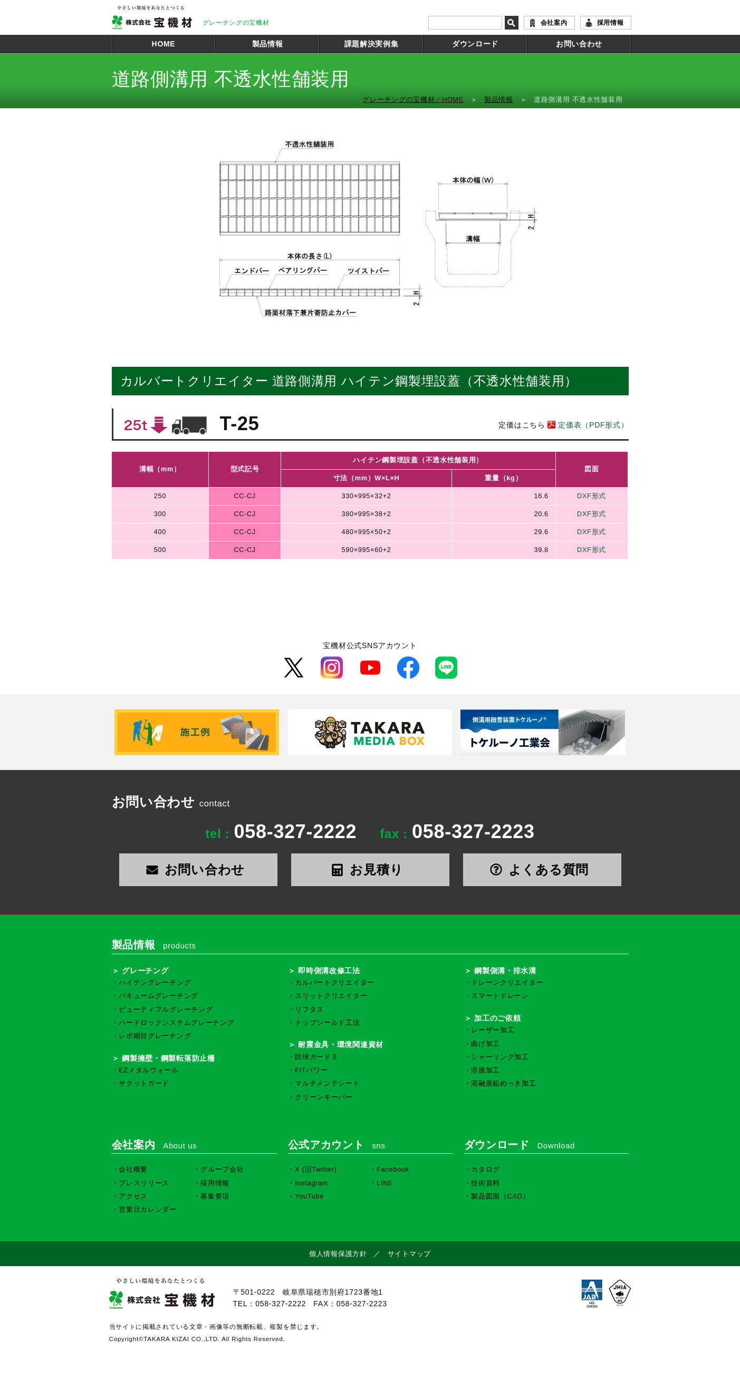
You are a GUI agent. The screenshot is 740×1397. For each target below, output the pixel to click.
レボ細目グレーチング (155, 1036)
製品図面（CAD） (500, 1196)
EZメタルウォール (149, 1070)
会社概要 (133, 1169)
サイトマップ (409, 1254)
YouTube (309, 1196)
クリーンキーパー (324, 1097)
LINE (385, 1183)
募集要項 (214, 1196)
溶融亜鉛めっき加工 (503, 1083)
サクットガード (144, 1083)
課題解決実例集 (371, 44)
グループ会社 (222, 1169)
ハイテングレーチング (155, 982)
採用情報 (610, 22)
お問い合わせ (579, 44)
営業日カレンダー (148, 1209)
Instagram (311, 1183)
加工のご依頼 (497, 1018)
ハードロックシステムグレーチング (176, 1023)
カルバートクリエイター (334, 982)
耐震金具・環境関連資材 (340, 1044)
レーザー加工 (492, 1030)
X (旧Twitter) (316, 1169)
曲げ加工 (485, 1044)
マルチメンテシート (327, 1083)
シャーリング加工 (500, 1057)
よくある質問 (542, 869)
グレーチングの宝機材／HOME (413, 99)
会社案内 (554, 22)
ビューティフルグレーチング (166, 1009)
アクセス (133, 1196)
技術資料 (485, 1183)
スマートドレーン (500, 996)
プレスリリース (144, 1183)
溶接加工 (485, 1070)
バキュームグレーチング (158, 996)
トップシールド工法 (327, 1023)
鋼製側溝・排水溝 (505, 970)
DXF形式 (591, 496)
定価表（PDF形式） (587, 425)
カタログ (485, 1169)
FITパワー (311, 1070)
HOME (164, 44)
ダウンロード (475, 44)
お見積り (370, 869)
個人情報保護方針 (338, 1254)
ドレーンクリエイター (507, 982)
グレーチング (145, 970)
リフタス (309, 1009)
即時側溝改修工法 (329, 970)
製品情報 (267, 44)
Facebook (393, 1169)
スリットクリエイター (331, 996)
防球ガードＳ (316, 1057)
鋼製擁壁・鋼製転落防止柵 (168, 1058)
